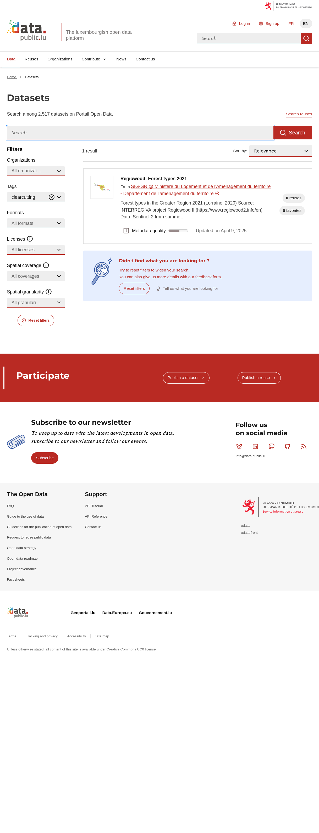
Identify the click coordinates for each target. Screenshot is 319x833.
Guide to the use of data (25, 516)
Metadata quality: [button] (126, 230)
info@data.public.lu (250, 456)
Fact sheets (16, 579)
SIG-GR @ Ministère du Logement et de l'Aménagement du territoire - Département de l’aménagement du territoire (195, 190)
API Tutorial (94, 506)
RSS (305, 446)
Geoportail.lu (82, 612)
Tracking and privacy (42, 636)
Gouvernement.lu (155, 612)
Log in (244, 23)
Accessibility (77, 636)
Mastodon (272, 446)
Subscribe (45, 458)
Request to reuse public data (29, 537)
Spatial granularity (29, 291)
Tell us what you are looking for (190, 288)
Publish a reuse (256, 377)
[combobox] (249, 38)
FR (291, 23)
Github (288, 446)
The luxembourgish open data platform (98, 35)
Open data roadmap (22, 558)
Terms (12, 636)
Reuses (31, 59)
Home (12, 77)
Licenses (20, 239)
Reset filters (39, 320)
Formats (15, 212)
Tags (11, 186)
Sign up (272, 23)
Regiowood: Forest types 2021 (153, 178)
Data (11, 59)
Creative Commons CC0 (125, 649)
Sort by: (240, 151)
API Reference (96, 516)
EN (306, 23)
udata (245, 526)
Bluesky (240, 446)
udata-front (249, 533)
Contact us (145, 59)
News (121, 59)
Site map (102, 636)
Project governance (22, 569)
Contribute (91, 59)
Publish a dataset (183, 377)
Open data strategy (21, 548)
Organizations (59, 59)
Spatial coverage (28, 265)
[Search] (140, 133)
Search (306, 38)
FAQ (10, 506)
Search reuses (299, 114)
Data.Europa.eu (117, 612)
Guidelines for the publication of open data (39, 527)
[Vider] (51, 197)
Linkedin (256, 446)
